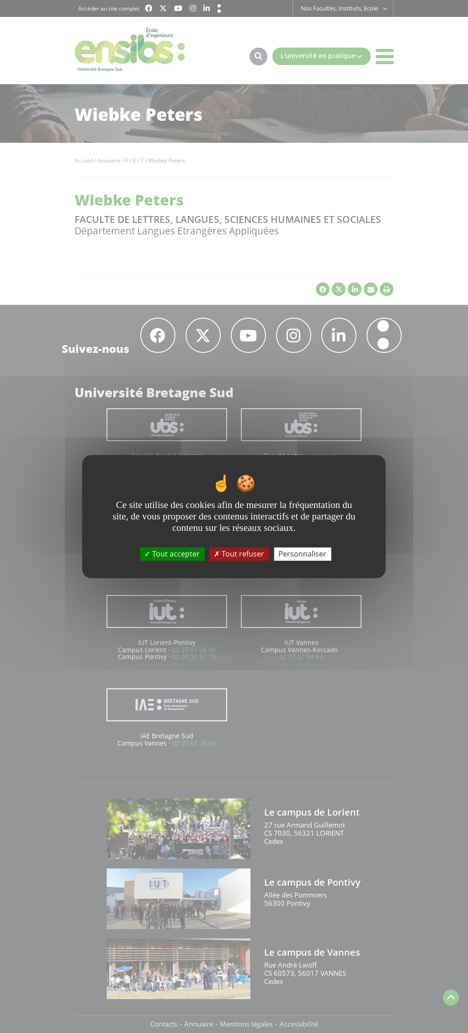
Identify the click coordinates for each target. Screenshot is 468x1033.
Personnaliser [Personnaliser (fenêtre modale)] (302, 554)
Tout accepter (172, 554)
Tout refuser (239, 554)
